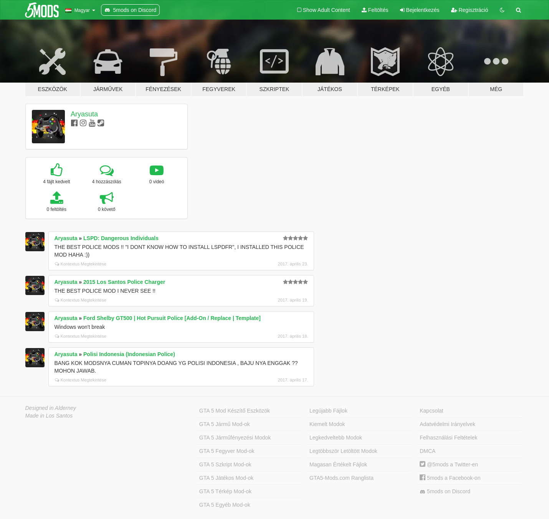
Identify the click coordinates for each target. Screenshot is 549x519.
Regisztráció (469, 10)
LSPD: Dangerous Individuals (121, 238)
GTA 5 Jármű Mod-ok (224, 424)
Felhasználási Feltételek (448, 437)
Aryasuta (84, 114)
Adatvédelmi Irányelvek (447, 424)
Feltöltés (375, 10)
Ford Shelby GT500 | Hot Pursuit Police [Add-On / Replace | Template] (172, 318)
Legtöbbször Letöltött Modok (343, 451)
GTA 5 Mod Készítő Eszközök (234, 411)
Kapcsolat (431, 411)
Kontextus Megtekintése (80, 264)
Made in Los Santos (49, 416)
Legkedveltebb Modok (335, 437)
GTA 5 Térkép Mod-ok (225, 491)
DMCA (427, 451)
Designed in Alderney (50, 408)
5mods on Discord (445, 491)
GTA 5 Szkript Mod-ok (225, 464)
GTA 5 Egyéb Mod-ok (224, 505)
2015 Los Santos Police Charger (124, 282)
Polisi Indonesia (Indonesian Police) (129, 354)
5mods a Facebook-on (450, 477)
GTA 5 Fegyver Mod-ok (227, 451)
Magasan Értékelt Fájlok (338, 464)
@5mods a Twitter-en (449, 464)
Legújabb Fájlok (328, 411)
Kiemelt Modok (327, 424)
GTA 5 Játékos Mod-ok (226, 478)
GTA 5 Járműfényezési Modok (235, 437)
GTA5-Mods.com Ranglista (341, 478)
